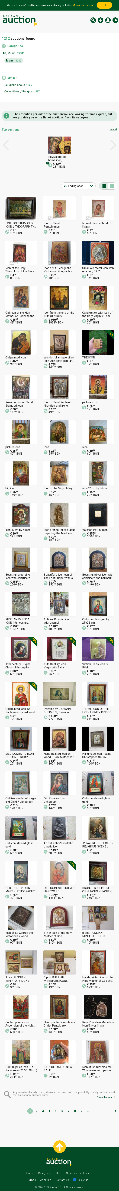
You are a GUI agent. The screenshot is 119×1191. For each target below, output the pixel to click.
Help (59, 1173)
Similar (12, 77)
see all (113, 129)
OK (104, 5)
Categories (15, 46)
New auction (100, 20)
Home (30, 1173)
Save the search (106, 1097)
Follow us (82, 1180)
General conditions (77, 1173)
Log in (108, 20)
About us (45, 1180)
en (115, 20)
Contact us (62, 1180)
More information (83, 5)
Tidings (31, 1180)
